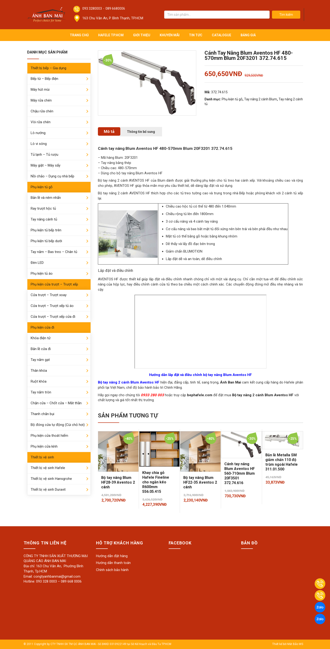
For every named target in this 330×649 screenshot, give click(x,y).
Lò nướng (38, 133)
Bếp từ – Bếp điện (44, 79)
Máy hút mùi (40, 89)
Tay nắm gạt (40, 360)
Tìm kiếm (286, 14)
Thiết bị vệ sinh (42, 457)
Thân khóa (39, 370)
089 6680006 (115, 8)
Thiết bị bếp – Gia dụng (48, 68)
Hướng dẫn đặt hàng (112, 556)
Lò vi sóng (39, 144)
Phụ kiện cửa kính (44, 446)
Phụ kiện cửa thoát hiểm (49, 435)
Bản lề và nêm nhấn (46, 198)
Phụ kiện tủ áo (42, 273)
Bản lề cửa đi (41, 349)
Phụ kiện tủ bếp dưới (46, 241)
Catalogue (221, 35)
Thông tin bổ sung (141, 132)
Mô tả (109, 131)
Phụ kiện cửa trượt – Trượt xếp (54, 284)
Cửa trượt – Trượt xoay (49, 295)
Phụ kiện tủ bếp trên (46, 230)
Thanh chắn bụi (42, 414)
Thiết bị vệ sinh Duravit (48, 489)
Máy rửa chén (41, 100)
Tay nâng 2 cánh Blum (260, 99)
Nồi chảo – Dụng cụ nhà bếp (52, 176)
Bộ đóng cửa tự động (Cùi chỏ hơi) (58, 425)
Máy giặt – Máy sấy (45, 165)
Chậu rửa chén (42, 111)
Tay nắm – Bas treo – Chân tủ (54, 252)
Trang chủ (79, 35)
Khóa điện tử (40, 338)
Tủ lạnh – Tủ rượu (44, 154)
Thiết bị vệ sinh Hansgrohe (51, 479)
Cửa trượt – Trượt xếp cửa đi (53, 316)
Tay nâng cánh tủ (44, 219)
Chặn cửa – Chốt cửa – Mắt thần (56, 403)
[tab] (109, 131)
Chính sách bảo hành (112, 570)
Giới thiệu (141, 35)
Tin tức (195, 35)
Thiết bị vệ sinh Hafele (48, 468)
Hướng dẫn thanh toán (113, 563)
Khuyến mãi (170, 35)
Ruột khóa (38, 381)
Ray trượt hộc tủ (43, 208)
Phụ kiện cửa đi (42, 327)
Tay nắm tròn (41, 392)
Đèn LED (37, 263)
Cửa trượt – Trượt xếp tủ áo (52, 306)
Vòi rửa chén (40, 122)
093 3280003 (92, 8)
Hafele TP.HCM (111, 35)
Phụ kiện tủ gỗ (42, 187)
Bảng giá (248, 35)
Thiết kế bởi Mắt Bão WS (287, 644)
